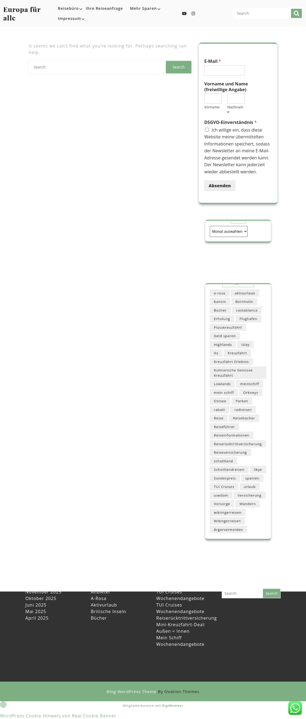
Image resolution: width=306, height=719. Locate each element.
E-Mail (212, 61)
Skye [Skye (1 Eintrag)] (253, 455)
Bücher (99, 599)
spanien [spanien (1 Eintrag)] (249, 462)
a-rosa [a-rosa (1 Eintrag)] (224, 321)
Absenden (220, 186)
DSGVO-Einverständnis (230, 122)
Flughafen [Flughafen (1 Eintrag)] (246, 341)
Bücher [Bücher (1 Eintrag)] (224, 334)
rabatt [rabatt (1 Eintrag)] (224, 410)
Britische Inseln (108, 592)
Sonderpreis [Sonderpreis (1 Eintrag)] (228, 462)
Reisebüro (68, 8)
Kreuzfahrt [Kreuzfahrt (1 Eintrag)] (237, 367)
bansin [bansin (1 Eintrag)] (224, 328)
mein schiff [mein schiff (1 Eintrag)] (227, 397)
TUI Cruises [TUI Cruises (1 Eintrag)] (227, 468)
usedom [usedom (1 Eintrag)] (225, 475)
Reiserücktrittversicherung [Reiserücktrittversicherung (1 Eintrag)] (238, 436)
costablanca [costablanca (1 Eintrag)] (244, 334)
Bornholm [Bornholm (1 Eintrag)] (243, 328)
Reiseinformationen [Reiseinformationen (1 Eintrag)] (233, 429)
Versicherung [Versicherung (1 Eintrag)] (247, 475)
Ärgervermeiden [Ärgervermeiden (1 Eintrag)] (231, 501)
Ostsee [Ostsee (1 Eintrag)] (224, 403)
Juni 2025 (36, 586)
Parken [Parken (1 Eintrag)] (241, 403)
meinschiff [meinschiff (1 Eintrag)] (247, 390)
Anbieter (100, 573)
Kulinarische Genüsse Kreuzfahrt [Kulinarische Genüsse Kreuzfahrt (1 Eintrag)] (234, 382)
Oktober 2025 (40, 579)
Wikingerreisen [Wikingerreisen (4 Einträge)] (230, 495)
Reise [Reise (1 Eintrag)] (223, 416)
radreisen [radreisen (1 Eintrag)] (241, 410)
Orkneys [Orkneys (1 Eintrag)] (247, 397)
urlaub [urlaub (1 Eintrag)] (246, 468)
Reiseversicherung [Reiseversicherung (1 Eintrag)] (232, 442)
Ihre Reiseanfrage (104, 8)
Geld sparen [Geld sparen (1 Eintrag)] (228, 354)
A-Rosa (98, 579)
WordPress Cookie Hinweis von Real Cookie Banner (58, 716)
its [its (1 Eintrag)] (221, 367)
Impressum (69, 18)
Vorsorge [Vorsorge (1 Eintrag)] (226, 481)
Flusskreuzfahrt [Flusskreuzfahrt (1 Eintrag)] (230, 347)
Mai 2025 (35, 592)
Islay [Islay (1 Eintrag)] (244, 360)
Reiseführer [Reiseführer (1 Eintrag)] (228, 423)
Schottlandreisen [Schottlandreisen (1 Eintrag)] (231, 455)
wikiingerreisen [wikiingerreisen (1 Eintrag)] (230, 488)
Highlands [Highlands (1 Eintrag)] (226, 360)
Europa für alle (22, 13)
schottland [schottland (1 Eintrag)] (227, 449)
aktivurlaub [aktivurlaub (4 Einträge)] (243, 321)
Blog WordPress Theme (153, 691)
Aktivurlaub (104, 586)
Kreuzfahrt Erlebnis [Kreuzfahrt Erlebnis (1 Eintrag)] (233, 373)
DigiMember (172, 705)
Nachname (235, 109)
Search (296, 13)
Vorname (211, 107)
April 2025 (37, 599)
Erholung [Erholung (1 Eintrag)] (226, 341)
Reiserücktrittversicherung (186, 599)
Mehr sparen (143, 8)
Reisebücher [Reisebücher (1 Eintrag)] (242, 416)
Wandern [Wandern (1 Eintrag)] (245, 481)
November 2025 (43, 573)
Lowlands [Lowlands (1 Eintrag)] (226, 390)
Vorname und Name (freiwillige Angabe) (226, 87)
